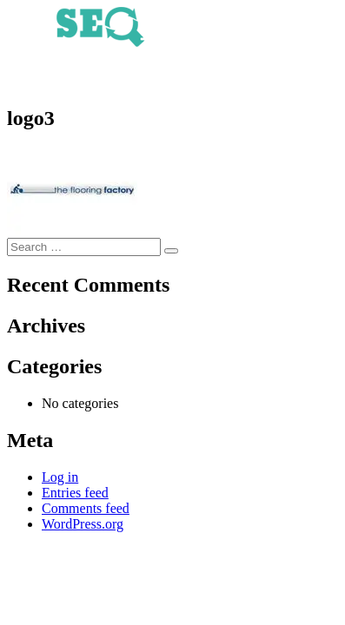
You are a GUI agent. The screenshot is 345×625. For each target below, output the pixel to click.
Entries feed (75, 492)
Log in (60, 477)
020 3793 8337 (173, 78)
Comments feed (85, 508)
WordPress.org (82, 523)
